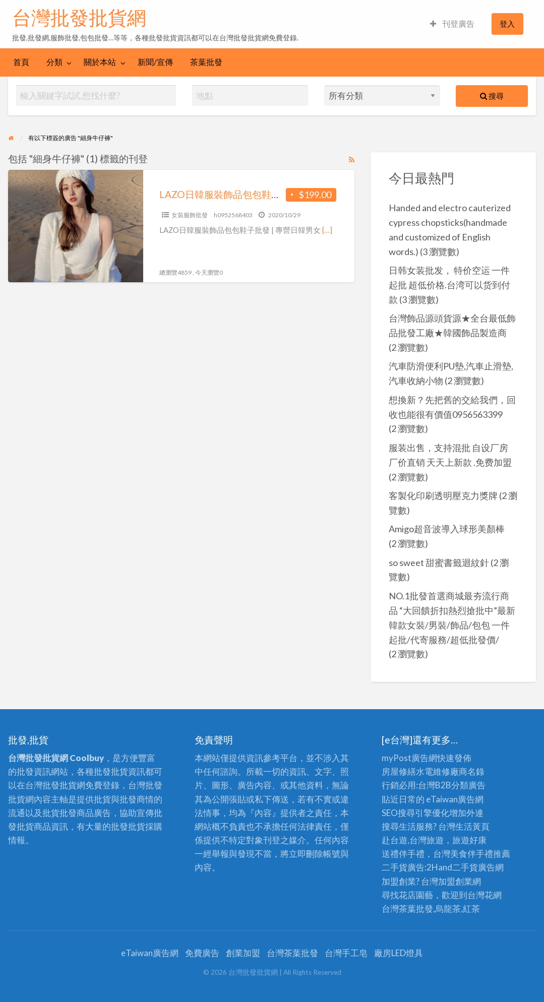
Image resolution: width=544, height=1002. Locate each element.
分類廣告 (468, 785)
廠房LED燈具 (398, 953)
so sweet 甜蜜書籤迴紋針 (439, 562)
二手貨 (465, 867)
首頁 (21, 62)
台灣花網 (484, 895)
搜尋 (492, 95)
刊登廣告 (452, 23)
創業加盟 (243, 953)
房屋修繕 (399, 771)
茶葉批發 (206, 62)
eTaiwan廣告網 (454, 799)
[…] (327, 229)
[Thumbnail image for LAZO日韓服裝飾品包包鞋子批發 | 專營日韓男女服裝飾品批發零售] (75, 226)
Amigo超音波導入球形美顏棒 (447, 528)
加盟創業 (455, 881)
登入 (507, 23)
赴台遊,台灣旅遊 (413, 840)
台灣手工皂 (346, 953)
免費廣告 (202, 953)
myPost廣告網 (409, 758)
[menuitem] (452, 24)
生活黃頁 (472, 826)
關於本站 (100, 62)
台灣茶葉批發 (407, 908)
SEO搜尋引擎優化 (415, 812)
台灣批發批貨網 (79, 18)
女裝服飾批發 (189, 215)
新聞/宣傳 (155, 62)
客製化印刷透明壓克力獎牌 (443, 495)
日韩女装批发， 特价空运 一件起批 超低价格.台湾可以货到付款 (449, 285)
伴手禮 (480, 853)
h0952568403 (233, 215)
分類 (54, 62)
